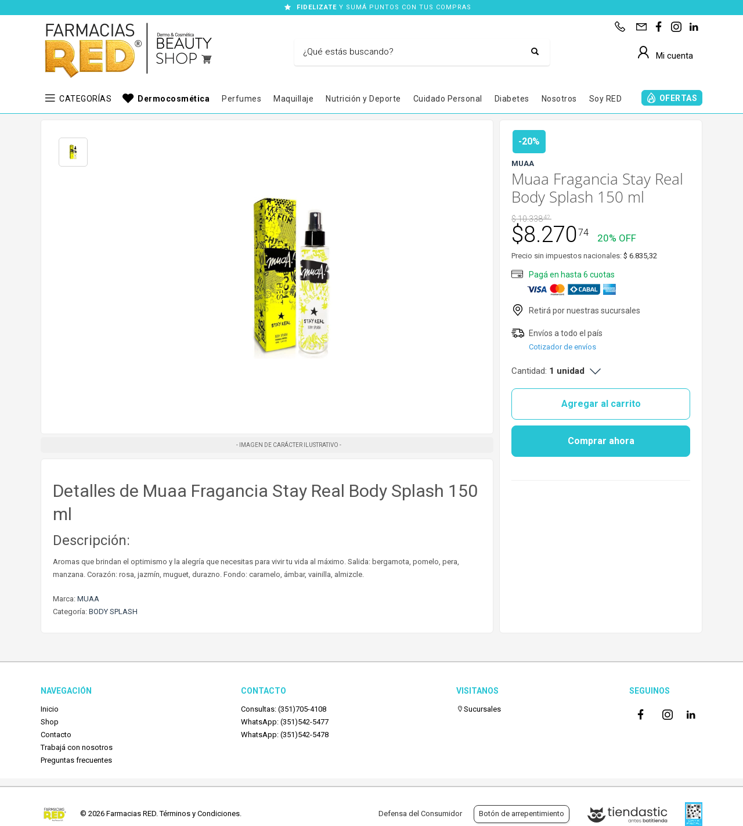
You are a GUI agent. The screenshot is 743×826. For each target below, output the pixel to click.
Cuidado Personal (447, 98)
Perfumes (241, 98)
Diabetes (512, 98)
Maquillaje (293, 98)
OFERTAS (678, 98)
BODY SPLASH (113, 611)
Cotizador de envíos (562, 346)
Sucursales (478, 709)
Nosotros (559, 98)
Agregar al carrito (601, 403)
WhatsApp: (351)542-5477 (285, 721)
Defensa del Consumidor (420, 813)
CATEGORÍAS (85, 98)
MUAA (88, 598)
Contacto (56, 734)
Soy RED (605, 98)
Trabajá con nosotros (77, 747)
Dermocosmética (174, 98)
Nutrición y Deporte (363, 98)
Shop (50, 721)
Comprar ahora (601, 440)
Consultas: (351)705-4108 (283, 709)
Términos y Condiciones (200, 813)
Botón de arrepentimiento (521, 813)
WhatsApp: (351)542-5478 (285, 734)
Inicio (50, 709)
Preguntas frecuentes (76, 760)
